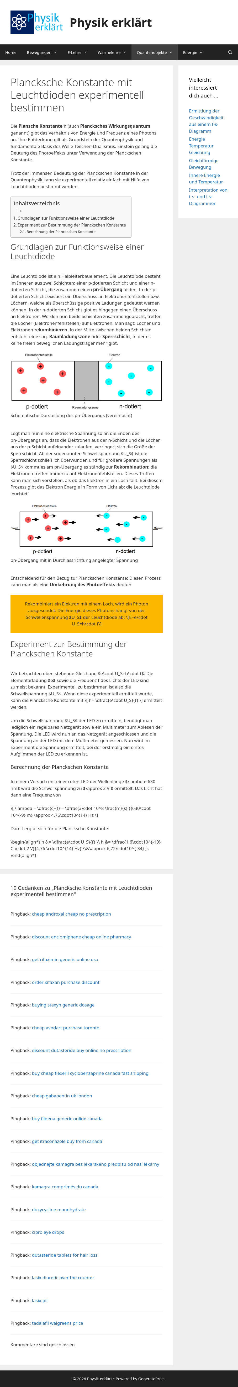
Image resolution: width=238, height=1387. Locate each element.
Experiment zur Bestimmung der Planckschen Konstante (72, 225)
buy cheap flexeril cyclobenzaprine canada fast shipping (90, 1073)
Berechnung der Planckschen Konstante (61, 231)
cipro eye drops (48, 1232)
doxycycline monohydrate (59, 1209)
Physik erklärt (111, 22)
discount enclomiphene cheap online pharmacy (81, 937)
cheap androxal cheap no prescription (71, 914)
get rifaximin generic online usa (65, 959)
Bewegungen (44, 52)
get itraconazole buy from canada (67, 1141)
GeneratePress (151, 1378)
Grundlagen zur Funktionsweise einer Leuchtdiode (66, 218)
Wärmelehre (115, 52)
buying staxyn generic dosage (63, 1005)
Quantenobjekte (157, 52)
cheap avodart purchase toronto (65, 1028)
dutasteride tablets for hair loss (65, 1255)
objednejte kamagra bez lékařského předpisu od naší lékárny (95, 1164)
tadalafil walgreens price (57, 1323)
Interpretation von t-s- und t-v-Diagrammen (208, 196)
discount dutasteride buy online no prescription (81, 1050)
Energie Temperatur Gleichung (201, 145)
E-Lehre (80, 52)
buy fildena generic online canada (67, 1119)
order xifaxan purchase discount (65, 982)
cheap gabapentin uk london (62, 1096)
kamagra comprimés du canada (65, 1187)
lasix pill (40, 1300)
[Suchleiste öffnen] (230, 52)
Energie (195, 52)
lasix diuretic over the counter (63, 1278)
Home (11, 52)
